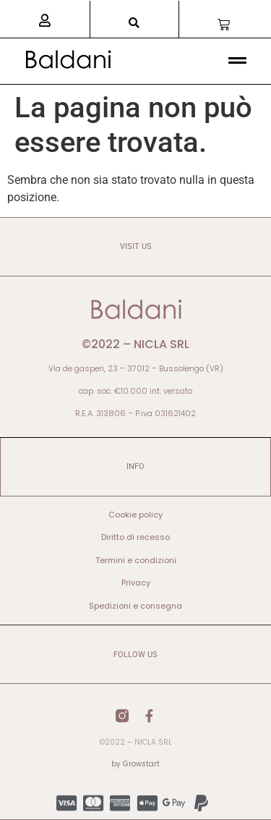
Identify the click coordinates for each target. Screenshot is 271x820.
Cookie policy (135, 514)
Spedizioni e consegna (135, 606)
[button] (134, 23)
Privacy (135, 582)
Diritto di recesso (135, 537)
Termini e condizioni (135, 560)
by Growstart (135, 763)
